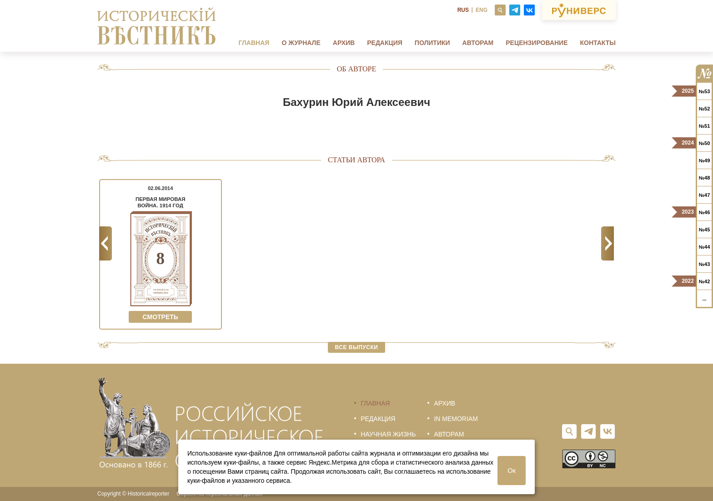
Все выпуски (356, 347)
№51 (704, 126)
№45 (704, 229)
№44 (704, 247)
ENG (481, 10)
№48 (704, 177)
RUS (463, 10)
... (704, 298)
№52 (704, 108)
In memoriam (455, 418)
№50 (704, 143)
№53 (704, 91)
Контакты (598, 42)
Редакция (384, 42)
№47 (704, 195)
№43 (704, 264)
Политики (432, 42)
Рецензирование (536, 42)
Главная (253, 42)
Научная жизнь (388, 434)
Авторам (478, 42)
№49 (704, 160)
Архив (344, 42)
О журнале (300, 42)
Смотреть (160, 317)
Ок (511, 470)
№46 (704, 212)
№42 (704, 281)
